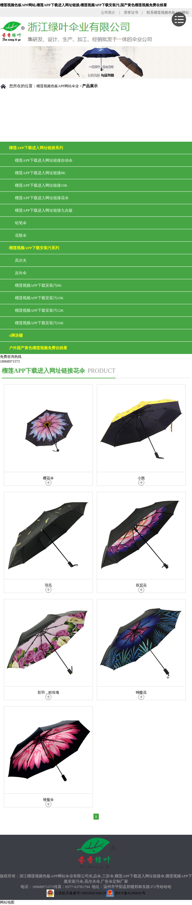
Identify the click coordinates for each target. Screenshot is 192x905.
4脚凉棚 (16, 335)
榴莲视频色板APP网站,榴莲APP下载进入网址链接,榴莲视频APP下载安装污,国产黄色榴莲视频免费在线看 (83, 5)
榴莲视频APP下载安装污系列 (34, 248)
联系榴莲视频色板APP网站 (168, 12)
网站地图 (7, 902)
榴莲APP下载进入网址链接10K (41, 185)
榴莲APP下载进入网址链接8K (40, 173)
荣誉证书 (131, 12)
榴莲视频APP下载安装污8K (38, 285)
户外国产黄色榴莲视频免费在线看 (38, 348)
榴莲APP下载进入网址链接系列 (36, 148)
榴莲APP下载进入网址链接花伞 (42, 198)
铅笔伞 (21, 223)
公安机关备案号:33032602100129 (76, 893)
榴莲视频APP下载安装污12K (39, 310)
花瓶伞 (21, 235)
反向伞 (21, 273)
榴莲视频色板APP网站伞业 (57, 86)
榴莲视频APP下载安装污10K (39, 298)
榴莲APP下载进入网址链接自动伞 (44, 160)
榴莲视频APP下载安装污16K (39, 323)
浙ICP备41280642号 (125, 893)
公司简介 (108, 12)
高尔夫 (21, 260)
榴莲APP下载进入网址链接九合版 (44, 210)
